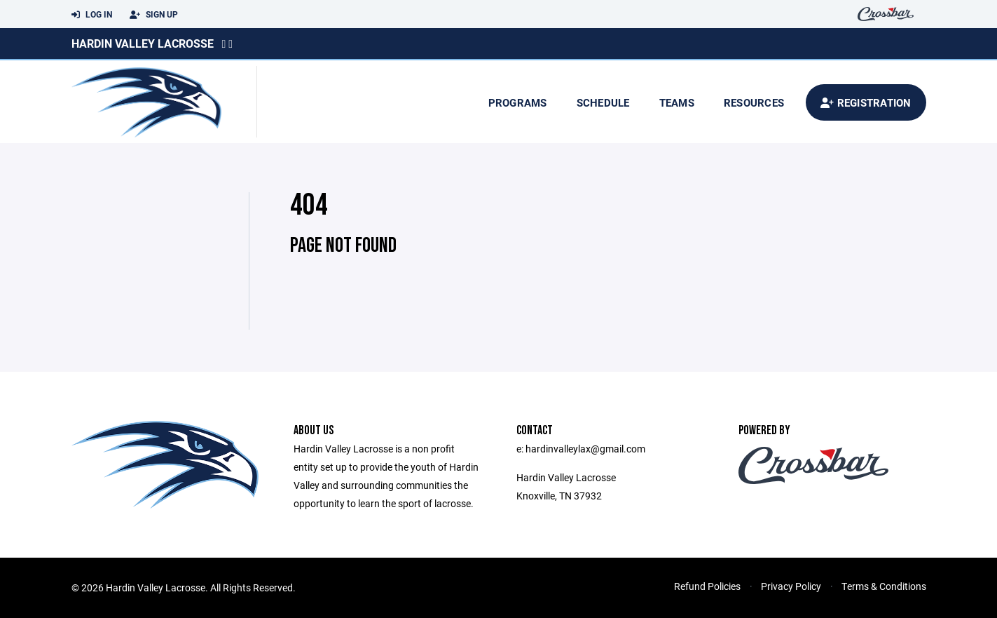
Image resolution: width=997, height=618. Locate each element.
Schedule (603, 102)
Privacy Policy (791, 586)
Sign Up (154, 14)
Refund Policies (707, 586)
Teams (676, 102)
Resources (754, 102)
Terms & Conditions (883, 586)
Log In (91, 14)
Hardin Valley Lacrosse (142, 43)
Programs (517, 102)
